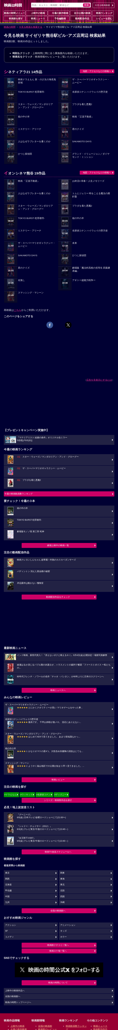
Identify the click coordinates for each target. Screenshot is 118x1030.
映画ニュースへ (58, 690)
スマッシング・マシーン (31, 292)
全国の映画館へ (58, 910)
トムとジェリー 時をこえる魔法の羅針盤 (91, 195)
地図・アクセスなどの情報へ (97, 71)
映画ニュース (36, 18)
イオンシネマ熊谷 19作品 (24, 173)
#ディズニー (60, 794)
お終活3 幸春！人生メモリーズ (88, 181)
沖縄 (62, 902)
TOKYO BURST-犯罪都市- (31, 92)
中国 (7, 896)
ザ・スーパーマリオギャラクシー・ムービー (91, 81)
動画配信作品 (81, 18)
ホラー (63, 937)
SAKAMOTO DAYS (82, 141)
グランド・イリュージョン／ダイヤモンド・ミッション (91, 155)
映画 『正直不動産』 (83, 116)
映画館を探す (14, 18)
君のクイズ (78, 129)
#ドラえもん (10, 794)
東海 (62, 879)
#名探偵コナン (43, 794)
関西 (7, 879)
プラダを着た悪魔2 (82, 104)
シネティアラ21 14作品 (23, 72)
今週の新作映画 (58, 12)
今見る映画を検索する (30, 27)
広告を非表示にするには (99, 380)
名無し (21, 280)
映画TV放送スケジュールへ (58, 852)
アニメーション (67, 925)
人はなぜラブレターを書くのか (34, 141)
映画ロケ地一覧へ (58, 951)
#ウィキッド (26, 794)
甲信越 (8, 890)
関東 (62, 873)
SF (6, 931)
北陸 (62, 890)
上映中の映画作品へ (15, 990)
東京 (7, 873)
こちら (17, 310)
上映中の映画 (36, 12)
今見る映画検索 (102, 5)
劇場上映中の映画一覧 (58, 545)
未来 (74, 243)
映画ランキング (102, 12)
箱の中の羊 (24, 116)
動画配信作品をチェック (58, 597)
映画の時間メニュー (14, 13)
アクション (10, 925)
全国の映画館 (45, 1026)
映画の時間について (58, 982)
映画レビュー (58, 779)
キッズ (63, 931)
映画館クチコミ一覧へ (58, 945)
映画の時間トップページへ (18, 1002)
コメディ (9, 937)
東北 (62, 884)
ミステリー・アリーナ (29, 129)
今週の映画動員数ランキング (18, 494)
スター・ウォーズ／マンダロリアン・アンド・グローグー (35, 106)
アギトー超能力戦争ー (84, 280)
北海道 (8, 884)
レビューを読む (102, 18)
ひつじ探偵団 (25, 154)
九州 (7, 902)
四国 (62, 896)
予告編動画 (59, 18)
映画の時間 (9, 27)
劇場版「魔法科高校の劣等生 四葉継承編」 (91, 269)
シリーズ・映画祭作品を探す (58, 800)
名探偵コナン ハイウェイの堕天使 (90, 92)
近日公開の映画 (80, 12)
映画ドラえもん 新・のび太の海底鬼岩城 (37, 81)
